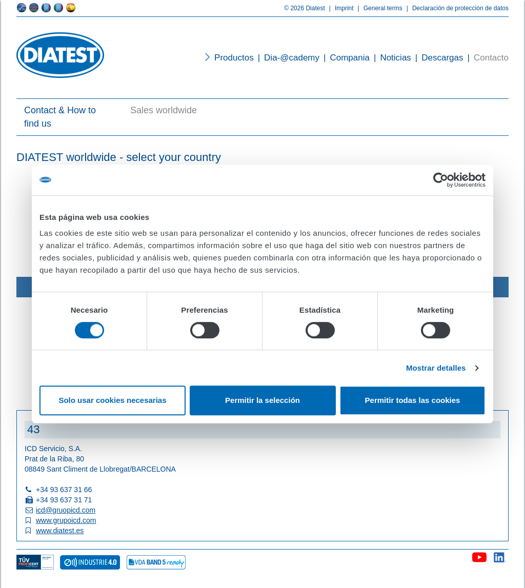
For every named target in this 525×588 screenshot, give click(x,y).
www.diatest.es (60, 530)
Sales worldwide (163, 110)
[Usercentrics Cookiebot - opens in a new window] (441, 180)
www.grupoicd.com (66, 520)
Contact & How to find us (60, 117)
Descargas (437, 58)
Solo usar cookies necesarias (112, 400)
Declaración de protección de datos (455, 8)
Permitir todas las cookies (412, 400)
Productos (234, 58)
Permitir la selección (262, 400)
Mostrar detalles (436, 367)
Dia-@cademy (286, 58)
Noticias (390, 58)
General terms (378, 8)
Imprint (339, 8)
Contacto (486, 58)
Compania (344, 58)
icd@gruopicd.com (65, 510)
